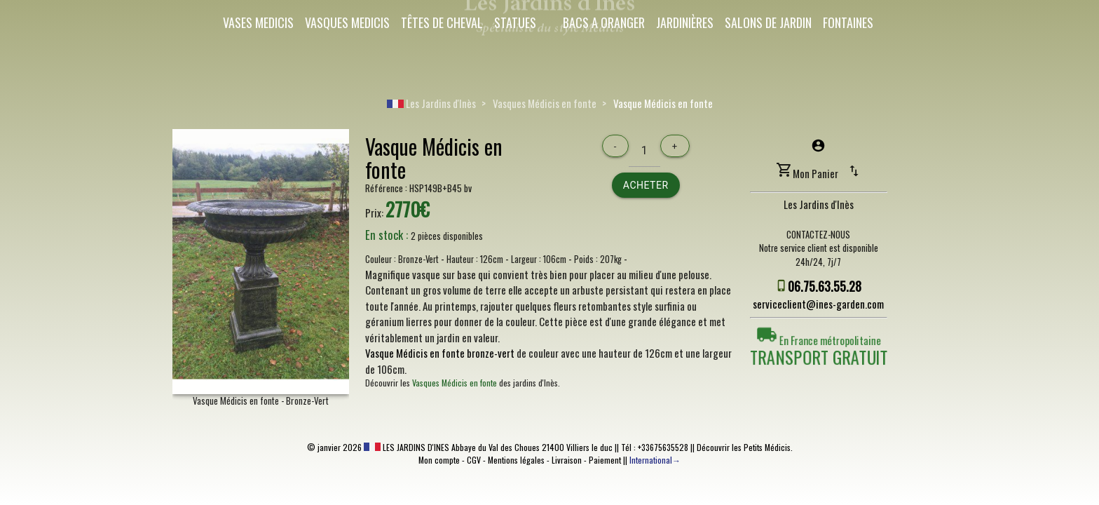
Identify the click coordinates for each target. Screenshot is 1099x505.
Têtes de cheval (442, 22)
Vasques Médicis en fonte (544, 103)
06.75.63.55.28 (824, 286)
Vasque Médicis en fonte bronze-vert (439, 353)
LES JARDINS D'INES (406, 447)
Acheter (646, 185)
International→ (655, 460)
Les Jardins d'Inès (431, 103)
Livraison (567, 460)
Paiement (605, 460)
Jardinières (685, 22)
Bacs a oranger (604, 22)
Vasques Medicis (347, 22)
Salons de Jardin (768, 22)
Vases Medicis (258, 22)
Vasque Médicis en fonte (663, 103)
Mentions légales (516, 460)
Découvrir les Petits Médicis (744, 447)
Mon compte (439, 460)
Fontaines (848, 22)
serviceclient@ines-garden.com (818, 303)
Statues (515, 22)
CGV (474, 460)
